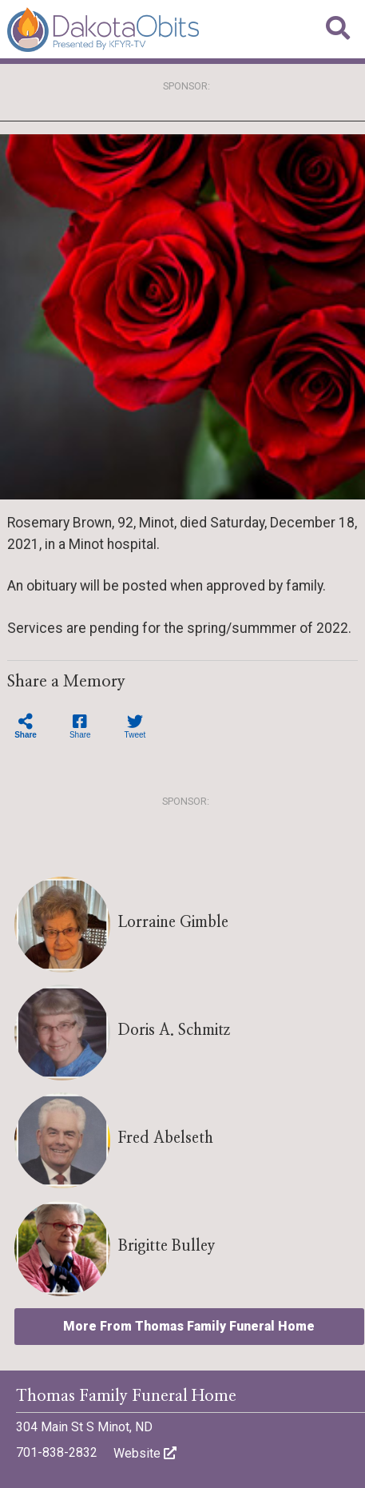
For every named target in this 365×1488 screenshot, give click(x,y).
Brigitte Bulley (167, 1246)
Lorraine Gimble (173, 922)
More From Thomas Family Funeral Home (189, 1326)
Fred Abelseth (165, 1138)
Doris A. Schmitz (174, 1030)
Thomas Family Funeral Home (126, 1396)
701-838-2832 (56, 1452)
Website (145, 1453)
